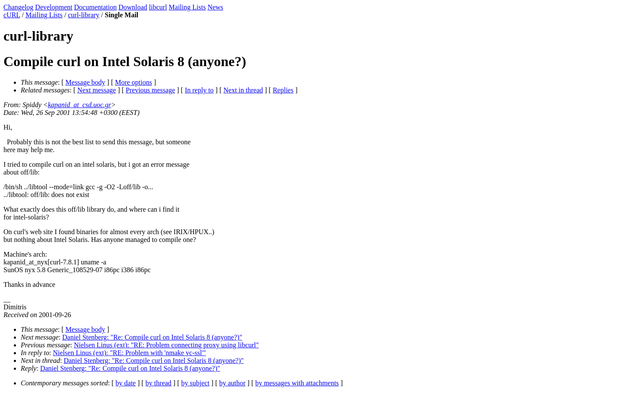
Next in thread (243, 90)
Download (132, 7)
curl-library (83, 15)
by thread (158, 383)
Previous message (150, 90)
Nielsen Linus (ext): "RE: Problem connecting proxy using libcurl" (166, 345)
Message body (85, 82)
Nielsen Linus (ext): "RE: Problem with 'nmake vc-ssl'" (129, 352)
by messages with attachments (297, 383)
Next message (96, 90)
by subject (195, 383)
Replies (283, 90)
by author (232, 383)
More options (133, 82)
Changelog (18, 7)
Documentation (95, 7)
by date (126, 383)
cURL (11, 15)
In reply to (199, 90)
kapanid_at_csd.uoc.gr (79, 104)
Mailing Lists (187, 7)
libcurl (158, 7)
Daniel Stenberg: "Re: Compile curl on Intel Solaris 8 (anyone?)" (152, 337)
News (215, 7)
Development (53, 7)
